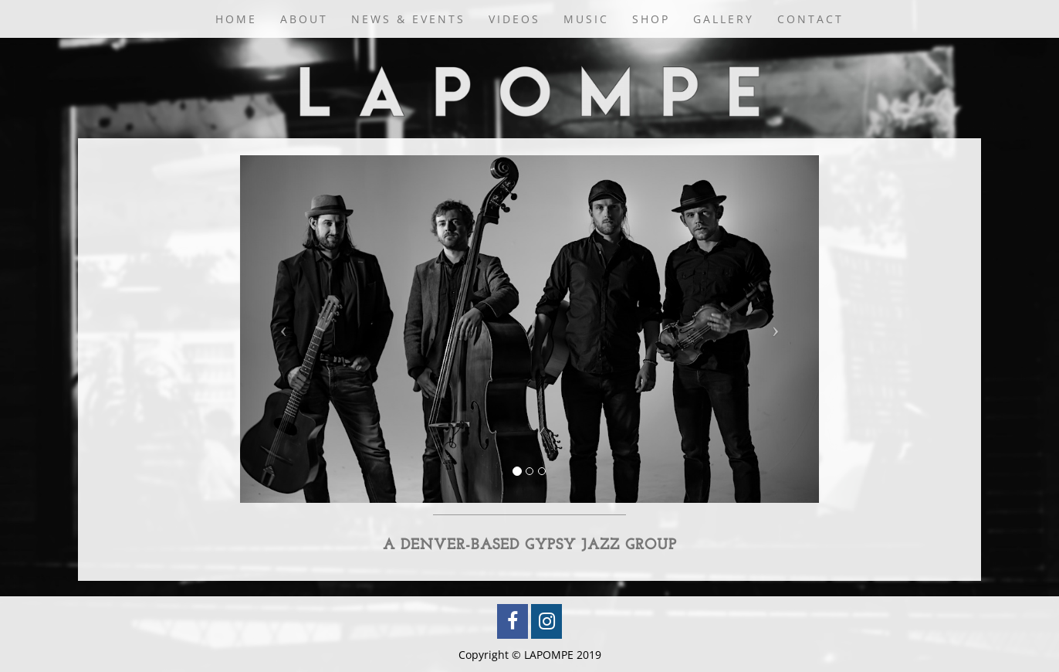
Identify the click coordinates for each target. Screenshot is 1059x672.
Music (586, 19)
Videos (514, 19)
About (304, 19)
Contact (810, 19)
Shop (651, 19)
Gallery (723, 19)
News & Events (408, 19)
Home (236, 19)
